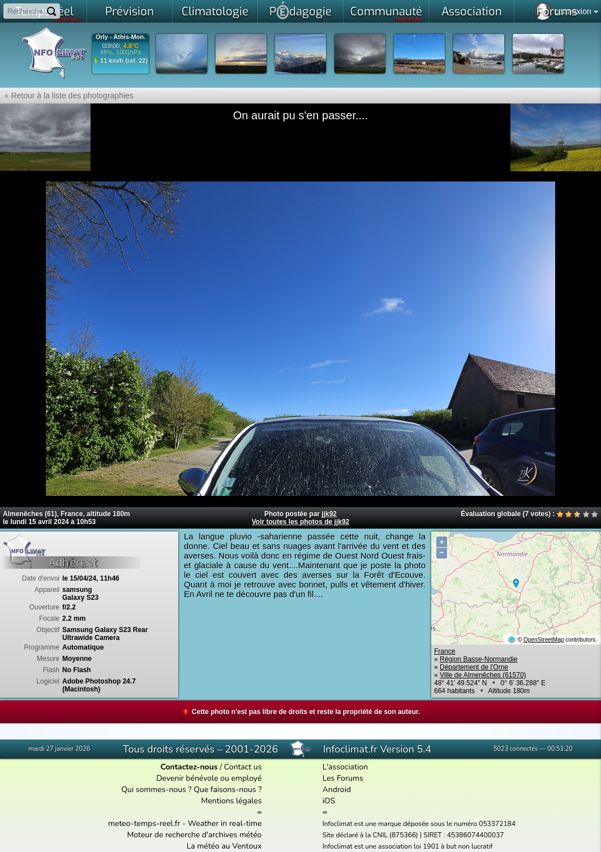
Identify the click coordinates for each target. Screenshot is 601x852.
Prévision (129, 11)
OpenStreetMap (543, 640)
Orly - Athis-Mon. (120, 37)
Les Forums (343, 778)
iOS (329, 800)
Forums (556, 11)
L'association (345, 767)
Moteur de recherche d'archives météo (194, 834)
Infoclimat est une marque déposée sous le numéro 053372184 (419, 823)
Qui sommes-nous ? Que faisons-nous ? (191, 789)
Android (337, 789)
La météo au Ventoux (224, 846)
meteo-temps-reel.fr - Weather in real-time (184, 823)
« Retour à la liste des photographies (67, 95)
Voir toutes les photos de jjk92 (300, 522)
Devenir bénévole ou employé (208, 778)
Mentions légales (231, 800)
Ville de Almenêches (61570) (483, 675)
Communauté (386, 13)
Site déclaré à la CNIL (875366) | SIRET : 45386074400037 (413, 835)
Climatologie (215, 11)
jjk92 (329, 514)
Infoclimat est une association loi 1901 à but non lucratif (408, 846)
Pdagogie (300, 10)
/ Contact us (210, 767)
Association (471, 11)
